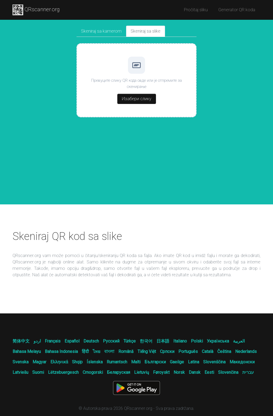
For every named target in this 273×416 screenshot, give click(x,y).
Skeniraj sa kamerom (101, 31)
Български (155, 361)
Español (72, 341)
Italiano (180, 341)
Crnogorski (93, 372)
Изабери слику (136, 98)
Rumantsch (117, 361)
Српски (167, 351)
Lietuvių (141, 372)
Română (126, 351)
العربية (239, 341)
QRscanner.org (36, 10)
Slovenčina (228, 372)
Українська (218, 341)
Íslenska (95, 361)
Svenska (21, 361)
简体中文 (21, 341)
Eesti (209, 372)
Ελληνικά (59, 361)
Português (188, 351)
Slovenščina (214, 361)
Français (53, 341)
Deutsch (91, 341)
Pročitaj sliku (196, 9)
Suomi (38, 372)
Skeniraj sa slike (145, 31)
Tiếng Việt (147, 351)
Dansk (194, 372)
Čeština (224, 351)
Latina (193, 361)
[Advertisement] (136, 164)
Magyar (39, 361)
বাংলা (109, 351)
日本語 (162, 341)
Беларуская (118, 372)
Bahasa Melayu (27, 351)
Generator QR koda (236, 9)
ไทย (96, 351)
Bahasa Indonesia (61, 351)
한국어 (146, 341)
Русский (111, 341)
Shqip (77, 361)
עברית (248, 372)
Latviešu (20, 372)
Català (207, 351)
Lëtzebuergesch (63, 372)
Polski (197, 341)
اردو (37, 341)
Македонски (242, 361)
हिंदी (85, 351)
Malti (135, 361)
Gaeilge (177, 361)
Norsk (179, 372)
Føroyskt (161, 372)
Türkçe (129, 341)
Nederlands (246, 351)
